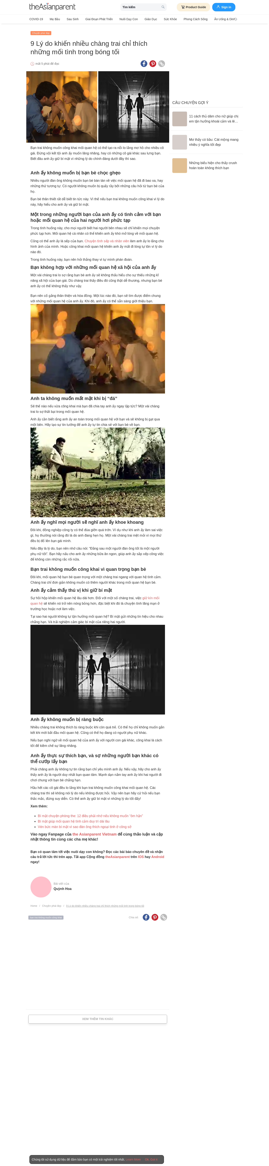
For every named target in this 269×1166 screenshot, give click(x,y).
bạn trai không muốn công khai (46, 915)
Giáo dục (143, 19)
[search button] (163, 7)
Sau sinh (70, 19)
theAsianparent (117, 855)
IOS (141, 855)
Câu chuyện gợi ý (190, 101)
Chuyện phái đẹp (41, 31)
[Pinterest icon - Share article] (152, 61)
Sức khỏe (161, 19)
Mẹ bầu (53, 19)
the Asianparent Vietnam (94, 832)
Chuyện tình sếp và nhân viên (107, 239)
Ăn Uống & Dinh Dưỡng (217, 19)
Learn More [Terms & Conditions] (133, 1159)
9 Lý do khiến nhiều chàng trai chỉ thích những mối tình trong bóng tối (105, 903)
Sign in (223, 7)
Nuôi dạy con (122, 19)
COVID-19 (36, 19)
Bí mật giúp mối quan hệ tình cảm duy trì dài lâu (73, 819)
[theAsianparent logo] (52, 7)
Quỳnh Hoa (62, 886)
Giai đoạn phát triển (94, 19)
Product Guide (193, 7)
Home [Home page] (33, 903)
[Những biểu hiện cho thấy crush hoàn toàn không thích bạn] (206, 163)
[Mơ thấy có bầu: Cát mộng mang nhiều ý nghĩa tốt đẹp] (206, 140)
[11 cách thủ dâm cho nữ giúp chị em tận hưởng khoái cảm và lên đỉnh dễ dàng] (206, 116)
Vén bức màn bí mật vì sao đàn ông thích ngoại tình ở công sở (84, 824)
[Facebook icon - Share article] (144, 61)
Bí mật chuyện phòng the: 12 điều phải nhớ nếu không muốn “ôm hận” (90, 814)
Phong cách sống (185, 19)
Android (157, 855)
